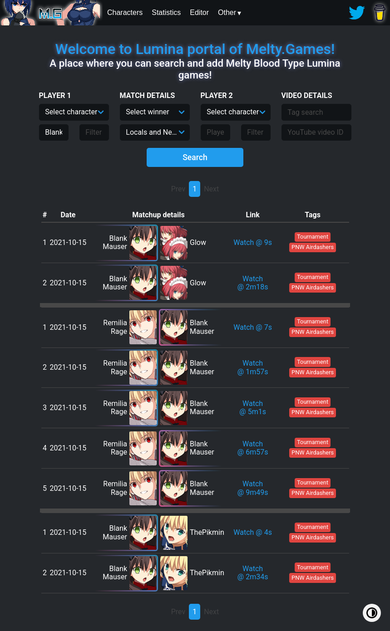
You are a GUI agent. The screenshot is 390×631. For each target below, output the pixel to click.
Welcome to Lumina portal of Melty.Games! (195, 49)
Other (227, 12)
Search (195, 157)
